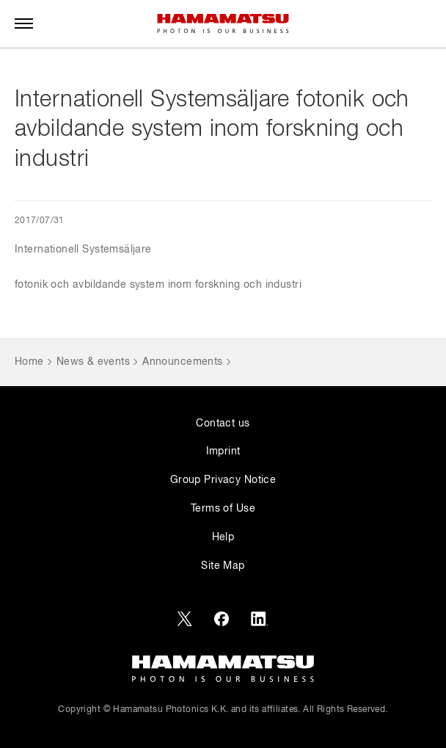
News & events (93, 362)
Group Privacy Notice (223, 480)
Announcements (182, 362)
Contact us (222, 423)
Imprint (223, 451)
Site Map (222, 566)
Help (223, 537)
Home (29, 362)
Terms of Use (223, 509)
